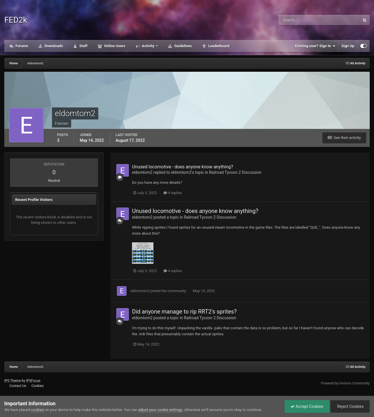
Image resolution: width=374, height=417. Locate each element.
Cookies (37, 386)
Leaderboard (218, 46)
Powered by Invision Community (345, 383)
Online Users (114, 46)
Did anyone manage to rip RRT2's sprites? (184, 311)
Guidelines (182, 46)
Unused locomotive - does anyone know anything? (182, 166)
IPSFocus (33, 381)
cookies (37, 410)
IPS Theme (12, 381)
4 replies (172, 193)
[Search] (304, 20)
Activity (148, 46)
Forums (21, 46)
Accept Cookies (307, 406)
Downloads (53, 46)
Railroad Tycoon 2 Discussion (235, 172)
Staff (82, 46)
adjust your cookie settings (160, 410)
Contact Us (17, 386)
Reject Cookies (350, 406)
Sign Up (347, 46)
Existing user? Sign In (315, 46)
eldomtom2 (142, 172)
